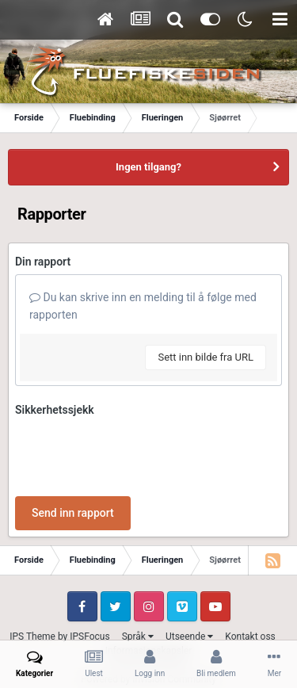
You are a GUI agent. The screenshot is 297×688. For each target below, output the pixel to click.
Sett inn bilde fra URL (205, 357)
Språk (138, 574)
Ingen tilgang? (148, 167)
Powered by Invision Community (148, 617)
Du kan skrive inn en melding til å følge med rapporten (143, 306)
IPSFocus (89, 574)
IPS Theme (32, 574)
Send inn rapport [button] (73, 451)
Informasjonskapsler (148, 588)
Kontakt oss (250, 574)
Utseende (189, 574)
